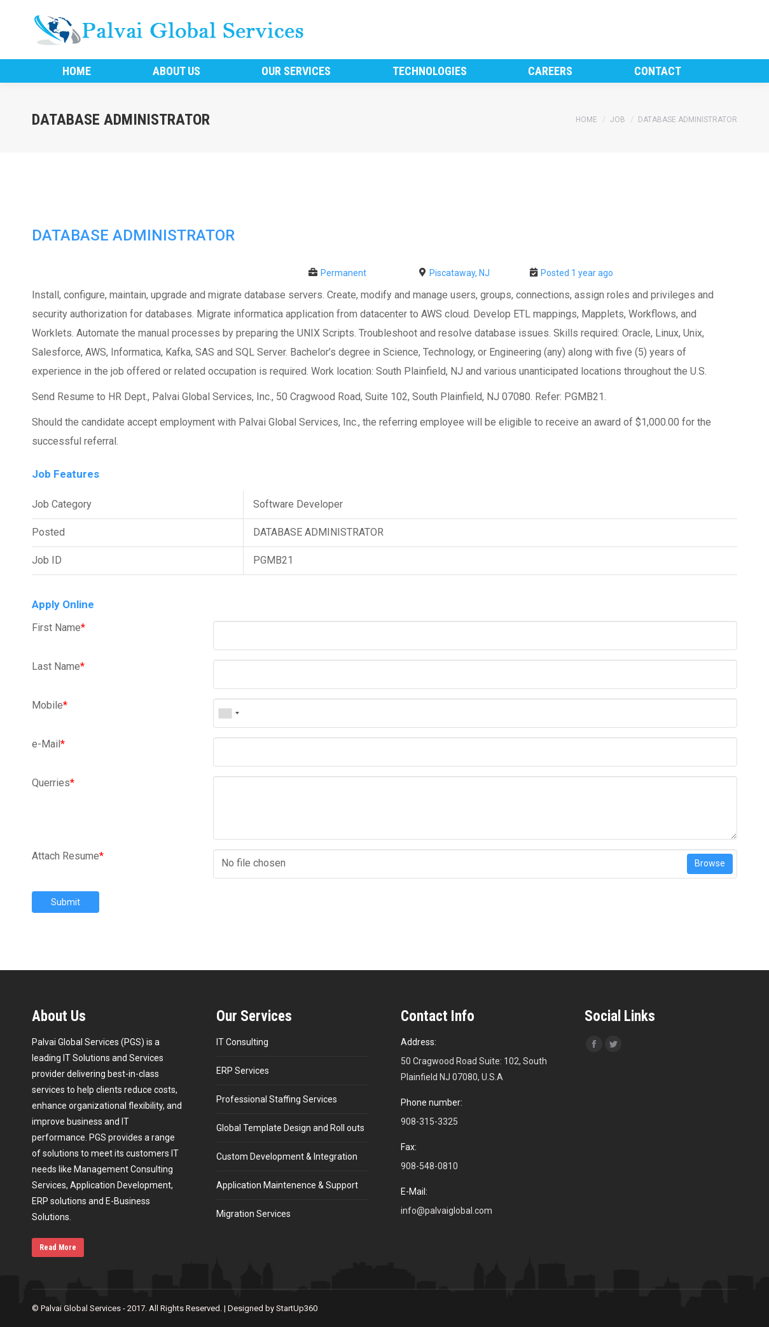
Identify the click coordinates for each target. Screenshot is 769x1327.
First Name (58, 628)
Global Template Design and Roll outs (290, 1128)
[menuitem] (76, 71)
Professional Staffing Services (276, 1099)
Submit (65, 902)
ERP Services (242, 1071)
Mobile (49, 705)
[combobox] (228, 713)
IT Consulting (242, 1042)
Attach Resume (68, 856)
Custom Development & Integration (286, 1156)
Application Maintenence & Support (287, 1185)
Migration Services (253, 1214)
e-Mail (48, 744)
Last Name (58, 666)
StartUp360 (296, 1308)
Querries (53, 783)
